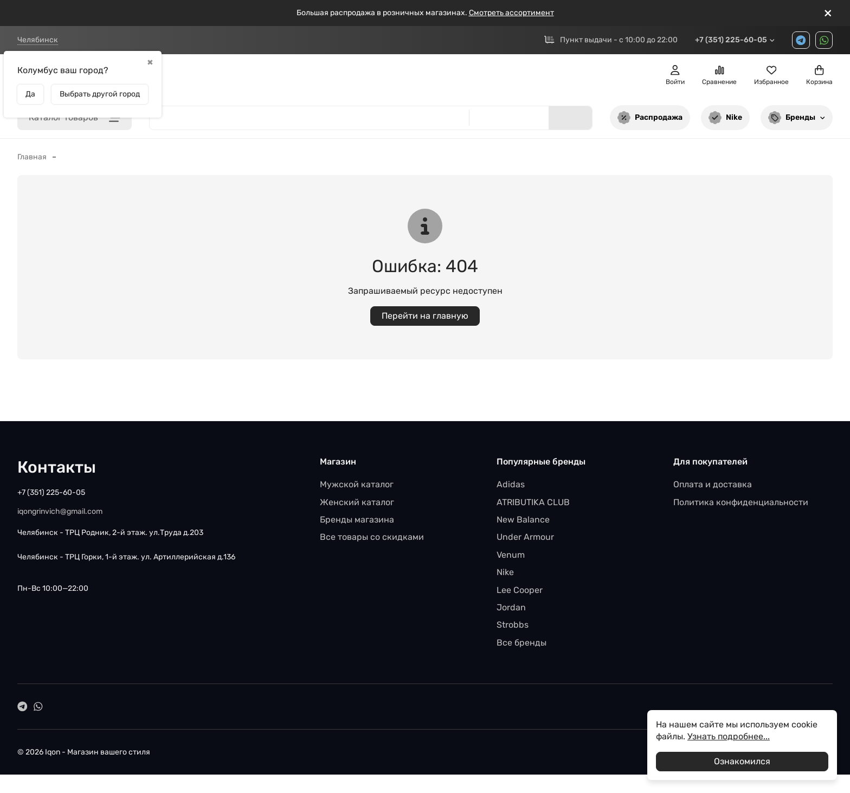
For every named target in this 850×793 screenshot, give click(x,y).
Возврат (500, 42)
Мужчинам (208, 80)
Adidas (511, 488)
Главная (32, 161)
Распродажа (649, 121)
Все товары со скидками (372, 542)
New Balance (523, 524)
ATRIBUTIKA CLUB (533, 506)
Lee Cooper (520, 594)
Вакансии (324, 42)
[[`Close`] (828, 13)
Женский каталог (357, 506)
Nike (725, 121)
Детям (324, 80)
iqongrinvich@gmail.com (59, 516)
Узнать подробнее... (728, 736)
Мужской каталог (357, 488)
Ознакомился (742, 761)
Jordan (511, 612)
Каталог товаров (74, 122)
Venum (511, 559)
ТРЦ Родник (126, 42)
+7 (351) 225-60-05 (735, 42)
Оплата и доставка (712, 488)
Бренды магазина (357, 524)
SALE (360, 80)
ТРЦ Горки (236, 42)
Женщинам (270, 80)
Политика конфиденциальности (740, 506)
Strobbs (513, 629)
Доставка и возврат (414, 42)
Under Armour (525, 542)
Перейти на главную (425, 320)
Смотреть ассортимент (511, 12)
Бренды (797, 121)
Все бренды (521, 647)
